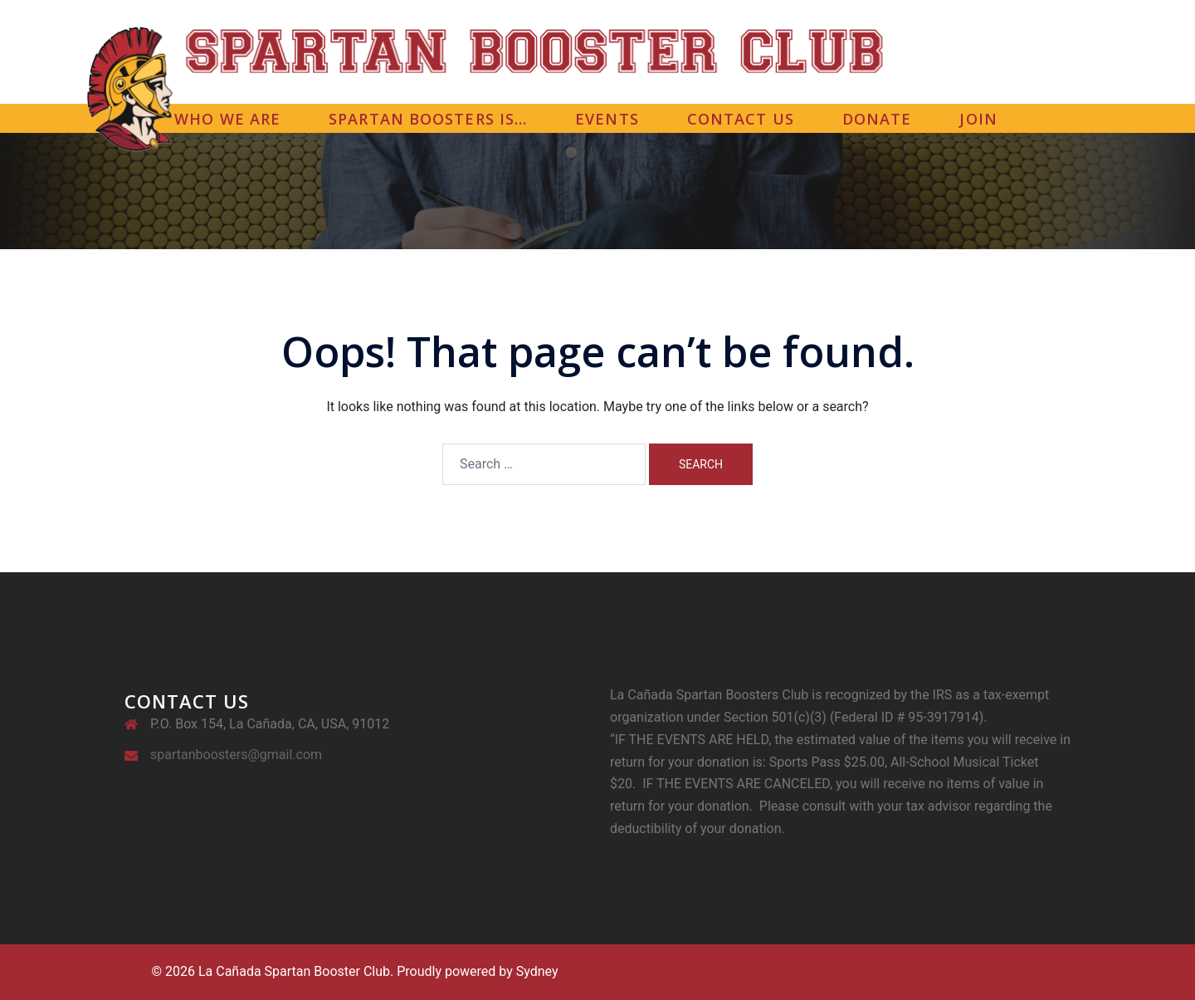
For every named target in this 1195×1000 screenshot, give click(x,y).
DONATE (877, 119)
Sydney (537, 971)
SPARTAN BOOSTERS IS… (428, 119)
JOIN (978, 119)
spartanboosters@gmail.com (236, 754)
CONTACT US (740, 119)
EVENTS (607, 119)
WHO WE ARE (227, 119)
